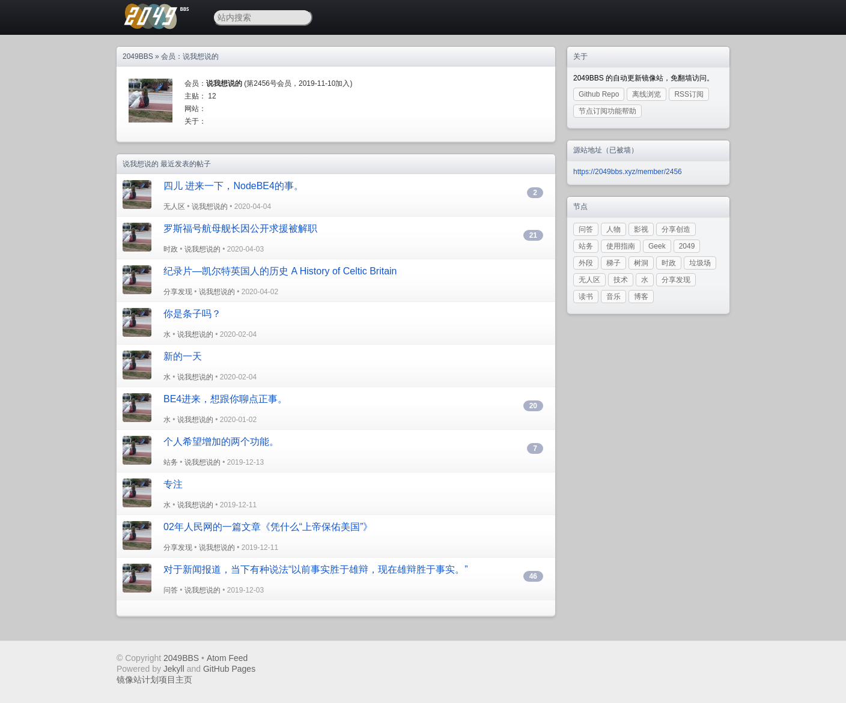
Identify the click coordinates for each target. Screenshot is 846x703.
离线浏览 (646, 94)
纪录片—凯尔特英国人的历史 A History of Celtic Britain (280, 271)
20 (533, 406)
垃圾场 (700, 263)
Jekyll (173, 669)
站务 (170, 462)
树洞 (641, 263)
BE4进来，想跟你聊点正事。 (225, 399)
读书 (586, 296)
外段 (586, 263)
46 (533, 576)
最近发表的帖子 (185, 164)
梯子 (613, 263)
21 (533, 235)
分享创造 (676, 229)
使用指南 (620, 246)
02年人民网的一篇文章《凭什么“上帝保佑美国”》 (268, 527)
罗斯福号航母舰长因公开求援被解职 (240, 228)
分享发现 (177, 292)
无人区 (174, 206)
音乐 (613, 296)
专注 (173, 484)
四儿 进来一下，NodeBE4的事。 (233, 186)
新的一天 (182, 356)
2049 (687, 246)
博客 (641, 296)
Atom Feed (227, 658)
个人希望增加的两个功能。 (221, 441)
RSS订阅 (689, 94)
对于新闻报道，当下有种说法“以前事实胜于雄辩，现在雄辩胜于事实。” (315, 569)
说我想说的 (210, 206)
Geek (657, 246)
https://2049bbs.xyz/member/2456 (627, 171)
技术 (620, 280)
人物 (613, 229)
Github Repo (599, 94)
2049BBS (138, 56)
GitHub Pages (229, 669)
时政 (170, 249)
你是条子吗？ (192, 314)
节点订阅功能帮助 (607, 111)
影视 (641, 229)
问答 (170, 590)
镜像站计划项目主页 (154, 679)
